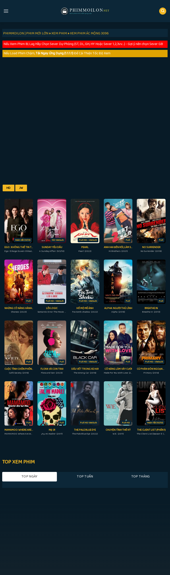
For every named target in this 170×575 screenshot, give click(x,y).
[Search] (162, 11)
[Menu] (6, 11)
